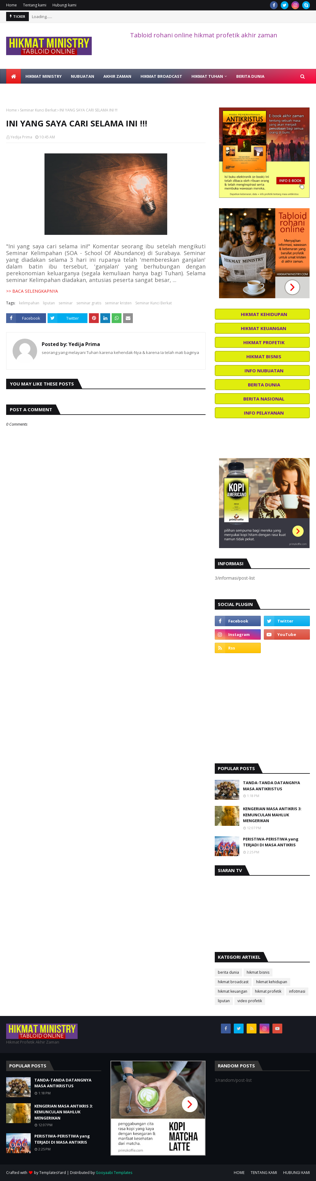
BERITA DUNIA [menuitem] (250, 76)
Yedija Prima (21, 137)
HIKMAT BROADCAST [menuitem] (161, 76)
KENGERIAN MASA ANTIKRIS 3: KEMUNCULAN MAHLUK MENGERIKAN (272, 814)
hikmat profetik (268, 991)
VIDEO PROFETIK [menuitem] (27, 91)
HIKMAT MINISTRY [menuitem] (43, 76)
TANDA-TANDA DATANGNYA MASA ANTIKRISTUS (271, 786)
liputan (49, 303)
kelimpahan (29, 303)
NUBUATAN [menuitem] (82, 76)
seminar (66, 303)
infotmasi (297, 991)
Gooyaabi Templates (114, 1172)
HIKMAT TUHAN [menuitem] (207, 76)
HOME (239, 1172)
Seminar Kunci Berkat (38, 110)
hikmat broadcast (233, 981)
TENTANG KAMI (264, 1172)
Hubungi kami (64, 5)
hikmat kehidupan (271, 981)
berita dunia (228, 972)
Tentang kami (34, 5)
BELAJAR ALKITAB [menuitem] (69, 91)
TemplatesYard (52, 1172)
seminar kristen (118, 303)
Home (11, 5)
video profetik (249, 1000)
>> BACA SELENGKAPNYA (32, 291)
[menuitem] (13, 76)
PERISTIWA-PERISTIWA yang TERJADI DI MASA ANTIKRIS (271, 842)
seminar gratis (88, 303)
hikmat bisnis (258, 972)
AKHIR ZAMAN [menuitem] (117, 76)
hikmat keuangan (232, 991)
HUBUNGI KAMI (296, 1172)
